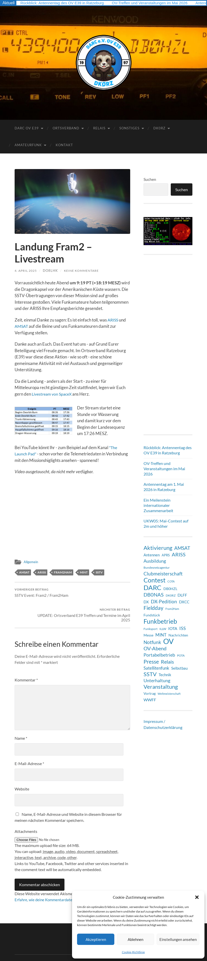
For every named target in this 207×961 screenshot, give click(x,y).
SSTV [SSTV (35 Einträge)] (150, 674)
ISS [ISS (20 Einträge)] (182, 628)
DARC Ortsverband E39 (51, 945)
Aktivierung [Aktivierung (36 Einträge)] (158, 548)
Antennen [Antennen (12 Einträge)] (152, 555)
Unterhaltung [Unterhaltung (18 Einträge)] (157, 680)
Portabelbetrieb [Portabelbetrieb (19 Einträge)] (159, 655)
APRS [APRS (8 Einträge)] (166, 555)
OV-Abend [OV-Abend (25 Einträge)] (155, 648)
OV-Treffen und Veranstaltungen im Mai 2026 (157, 3)
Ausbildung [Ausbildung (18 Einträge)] (155, 561)
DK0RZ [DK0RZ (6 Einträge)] (171, 595)
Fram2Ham (63, 572)
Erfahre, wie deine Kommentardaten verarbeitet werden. (63, 881)
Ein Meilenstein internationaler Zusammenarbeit (158, 505)
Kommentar (26, 661)
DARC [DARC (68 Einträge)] (152, 587)
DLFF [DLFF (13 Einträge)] (182, 595)
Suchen (150, 179)
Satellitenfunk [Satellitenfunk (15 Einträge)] (156, 668)
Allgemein (32, 562)
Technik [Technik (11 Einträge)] (165, 674)
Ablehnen (135, 939)
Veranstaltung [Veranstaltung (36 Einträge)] (161, 687)
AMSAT (22, 326)
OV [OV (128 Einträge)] (168, 641)
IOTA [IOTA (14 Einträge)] (172, 628)
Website (22, 770)
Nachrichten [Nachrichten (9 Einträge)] (178, 635)
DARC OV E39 (27, 128)
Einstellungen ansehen (178, 939)
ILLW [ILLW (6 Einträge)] (162, 628)
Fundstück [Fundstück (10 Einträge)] (152, 615)
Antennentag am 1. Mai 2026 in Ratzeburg (164, 487)
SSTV (99, 572)
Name (21, 720)
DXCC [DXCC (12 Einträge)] (184, 602)
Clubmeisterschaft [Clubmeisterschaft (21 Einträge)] (163, 573)
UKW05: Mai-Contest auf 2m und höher (166, 523)
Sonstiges (129, 128)
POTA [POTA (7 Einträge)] (181, 655)
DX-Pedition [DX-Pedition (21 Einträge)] (164, 601)
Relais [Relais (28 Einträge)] (167, 662)
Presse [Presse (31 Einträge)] (151, 662)
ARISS (113, 320)
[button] (196, 897)
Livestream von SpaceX (53, 394)
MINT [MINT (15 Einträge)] (160, 634)
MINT (84, 572)
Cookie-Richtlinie (133, 952)
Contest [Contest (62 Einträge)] (154, 580)
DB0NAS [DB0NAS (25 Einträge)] (154, 595)
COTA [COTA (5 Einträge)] (171, 581)
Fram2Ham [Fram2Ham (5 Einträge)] (172, 608)
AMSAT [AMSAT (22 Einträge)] (182, 548)
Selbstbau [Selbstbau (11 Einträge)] (179, 668)
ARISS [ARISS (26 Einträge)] (179, 554)
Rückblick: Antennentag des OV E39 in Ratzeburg (64, 3)
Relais (99, 128)
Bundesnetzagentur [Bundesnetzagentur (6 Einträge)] (157, 567)
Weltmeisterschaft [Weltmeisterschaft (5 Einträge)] (169, 693)
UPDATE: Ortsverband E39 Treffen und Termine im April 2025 (102, 596)
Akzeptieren (96, 939)
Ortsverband (66, 128)
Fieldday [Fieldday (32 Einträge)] (153, 608)
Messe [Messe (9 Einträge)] (148, 635)
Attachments (26, 813)
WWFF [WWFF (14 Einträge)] (150, 699)
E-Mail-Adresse (29, 745)
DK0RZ (159, 128)
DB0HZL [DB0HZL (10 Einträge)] (170, 588)
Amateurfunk (28, 145)
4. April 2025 (27, 271)
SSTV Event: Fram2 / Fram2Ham (41, 594)
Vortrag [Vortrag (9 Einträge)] (150, 693)
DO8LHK (52, 271)
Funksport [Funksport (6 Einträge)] (150, 628)
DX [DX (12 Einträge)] (146, 602)
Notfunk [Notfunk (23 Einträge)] (152, 642)
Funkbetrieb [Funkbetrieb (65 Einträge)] (160, 621)
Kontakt (64, 145)
